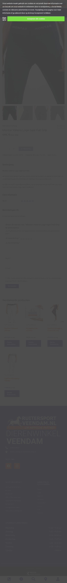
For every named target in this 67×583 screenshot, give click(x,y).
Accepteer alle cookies (36, 19)
